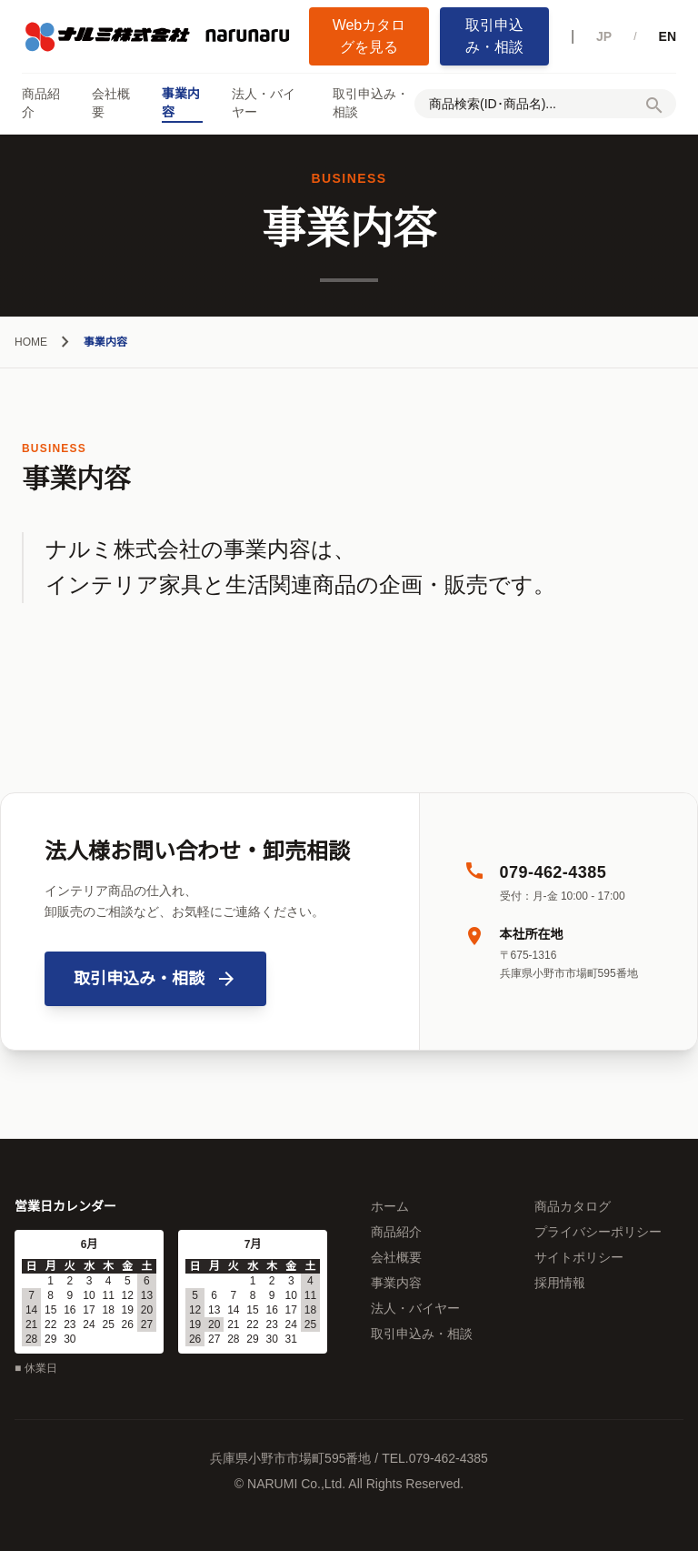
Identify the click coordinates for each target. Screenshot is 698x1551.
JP (604, 36)
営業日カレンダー (65, 1206)
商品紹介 (41, 102)
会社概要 (111, 102)
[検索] (654, 109)
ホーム (390, 1206)
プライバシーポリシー (598, 1231)
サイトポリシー (578, 1257)
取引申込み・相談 (494, 36)
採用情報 (559, 1282)
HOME (31, 342)
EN (667, 36)
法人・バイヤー (263, 102)
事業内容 (181, 102)
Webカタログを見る (369, 36)
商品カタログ (572, 1206)
